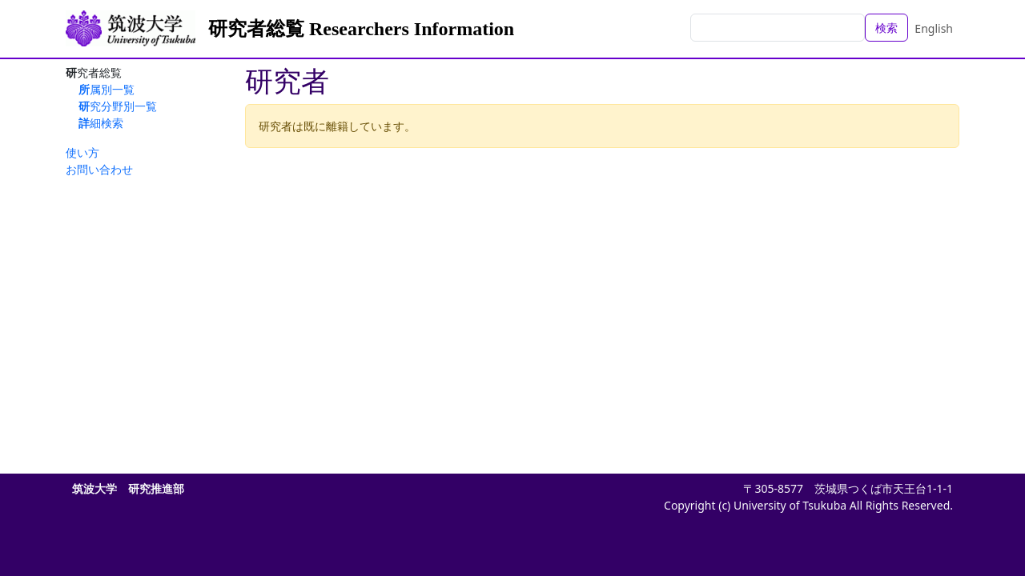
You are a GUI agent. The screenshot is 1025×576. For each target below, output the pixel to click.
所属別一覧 (106, 89)
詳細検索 (100, 122)
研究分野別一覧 (117, 106)
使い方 (82, 152)
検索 (886, 27)
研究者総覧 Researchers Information (361, 28)
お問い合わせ (99, 169)
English (933, 28)
